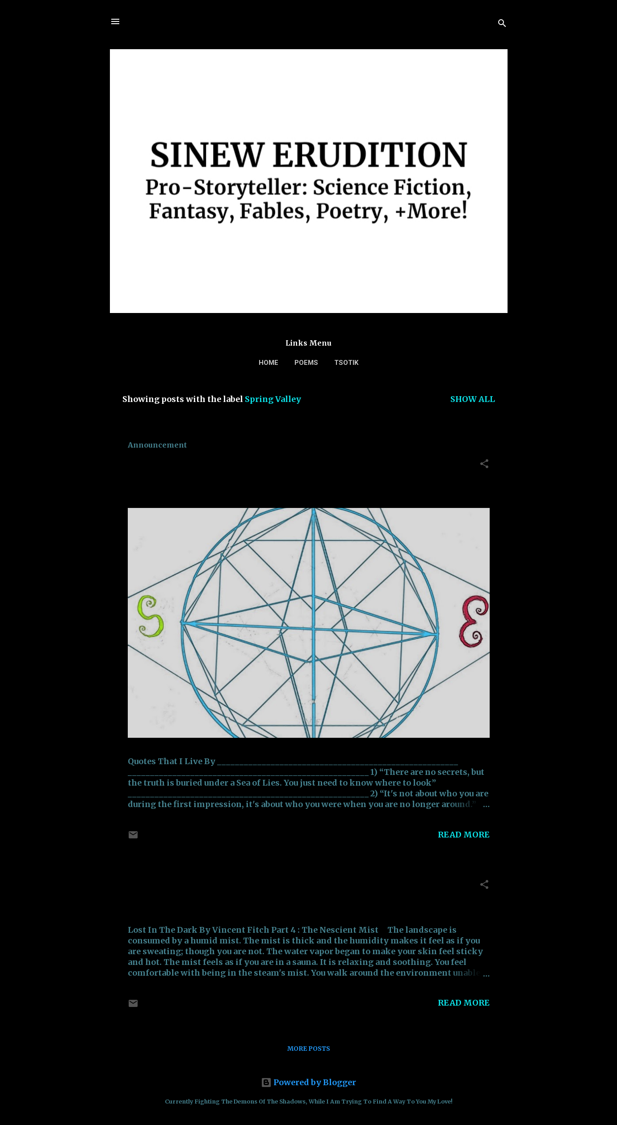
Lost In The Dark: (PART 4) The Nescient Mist (264, 887)
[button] (484, 465)
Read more (464, 834)
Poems (306, 363)
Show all (472, 399)
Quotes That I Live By (191, 466)
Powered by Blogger (308, 1082)
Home (268, 363)
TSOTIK (346, 363)
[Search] (502, 24)
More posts (308, 1049)
